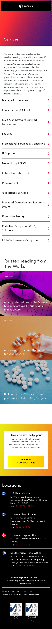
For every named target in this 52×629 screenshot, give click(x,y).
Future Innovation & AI (16, 173)
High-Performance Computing (20, 240)
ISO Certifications (31, 594)
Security (7, 134)
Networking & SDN (14, 163)
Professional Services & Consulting (23, 143)
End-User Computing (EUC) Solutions (19, 228)
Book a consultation (26, 461)
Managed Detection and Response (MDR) (23, 204)
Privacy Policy (28, 591)
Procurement (10, 183)
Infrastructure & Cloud (16, 110)
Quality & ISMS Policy (11, 594)
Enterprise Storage (13, 216)
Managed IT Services (15, 100)
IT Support (8, 153)
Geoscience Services (15, 192)
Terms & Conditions (10, 591)
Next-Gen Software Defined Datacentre (19, 122)
